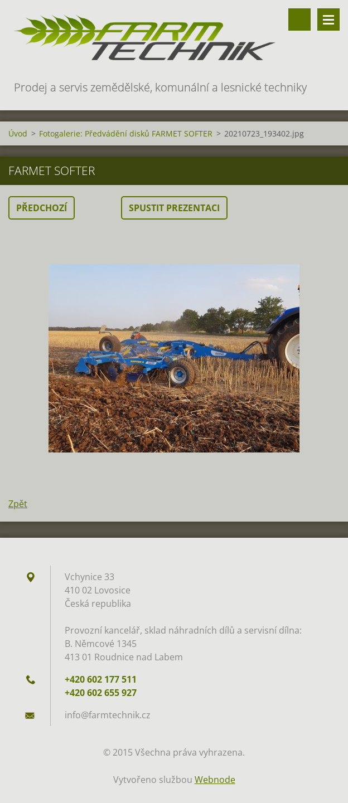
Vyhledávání (299, 19)
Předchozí (41, 208)
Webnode (215, 779)
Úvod (17, 133)
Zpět (17, 504)
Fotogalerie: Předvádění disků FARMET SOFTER (125, 133)
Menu (328, 19)
